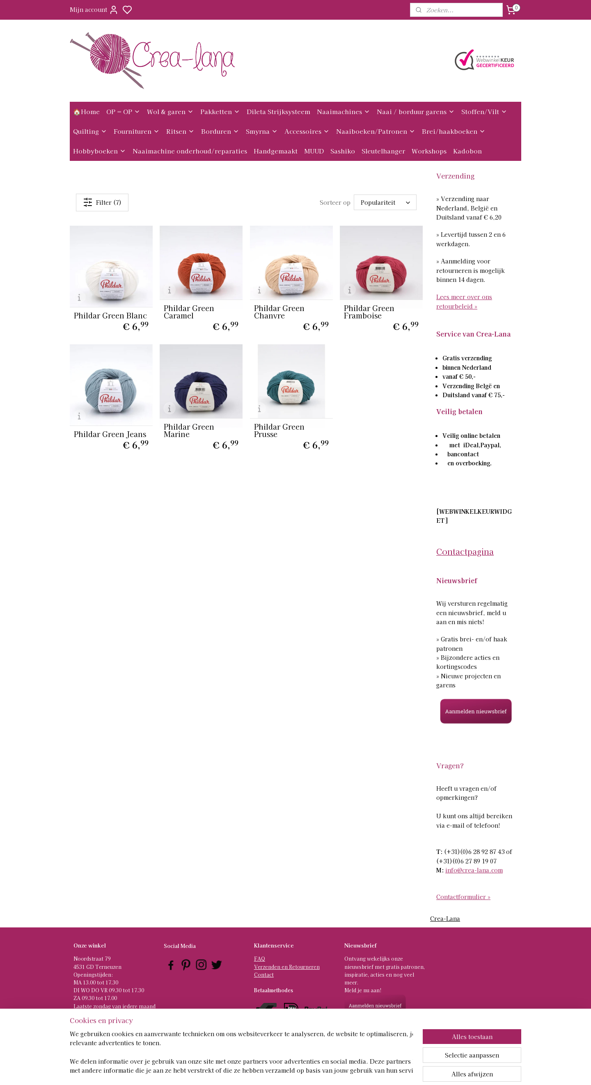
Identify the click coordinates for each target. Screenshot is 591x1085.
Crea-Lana (445, 918)
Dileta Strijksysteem (278, 111)
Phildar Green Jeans (110, 433)
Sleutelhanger (383, 150)
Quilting (90, 131)
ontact (266, 974)
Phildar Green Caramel (189, 311)
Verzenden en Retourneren (287, 966)
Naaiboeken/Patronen (375, 131)
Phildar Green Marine (189, 430)
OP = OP (123, 111)
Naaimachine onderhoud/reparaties (190, 150)
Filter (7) (102, 202)
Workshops (429, 150)
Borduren (220, 131)
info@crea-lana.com (474, 870)
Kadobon (467, 150)
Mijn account (94, 10)
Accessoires (307, 131)
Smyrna (262, 131)
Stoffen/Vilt (484, 111)
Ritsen (180, 131)
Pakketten (220, 111)
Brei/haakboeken (454, 131)
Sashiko (342, 150)
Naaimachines (343, 111)
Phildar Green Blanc (110, 315)
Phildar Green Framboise (369, 311)
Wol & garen (170, 111)
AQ (261, 958)
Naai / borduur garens (416, 111)
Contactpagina (465, 551)
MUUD (314, 150)
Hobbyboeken (99, 150)
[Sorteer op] (386, 202)
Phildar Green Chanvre (279, 311)
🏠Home (86, 111)
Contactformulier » (463, 897)
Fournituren (137, 131)
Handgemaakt (276, 150)
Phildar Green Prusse (279, 430)
